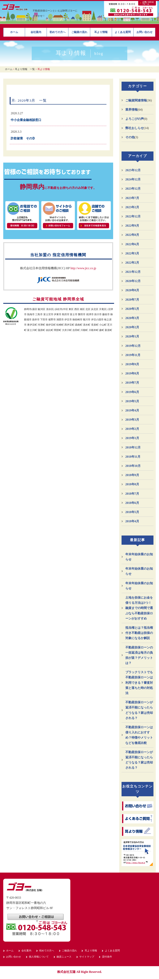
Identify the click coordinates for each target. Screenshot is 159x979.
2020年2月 (132, 327)
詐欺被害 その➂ (23, 138)
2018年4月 (132, 521)
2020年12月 (133, 281)
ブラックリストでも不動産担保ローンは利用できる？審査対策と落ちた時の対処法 (139, 682)
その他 (130, 137)
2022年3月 (132, 253)
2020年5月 (132, 308)
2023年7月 (132, 198)
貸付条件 (107, 956)
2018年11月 (132, 456)
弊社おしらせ (134, 128)
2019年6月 (132, 392)
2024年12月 (133, 179)
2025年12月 (133, 170)
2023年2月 (132, 207)
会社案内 (36, 32)
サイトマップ (86, 956)
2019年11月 (132, 355)
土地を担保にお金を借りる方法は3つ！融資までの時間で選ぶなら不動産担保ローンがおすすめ (139, 608)
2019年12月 (133, 345)
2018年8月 (132, 484)
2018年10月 (133, 465)
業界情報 (131, 109)
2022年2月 (132, 262)
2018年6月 (132, 502)
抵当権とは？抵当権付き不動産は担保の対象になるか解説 (139, 633)
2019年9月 (132, 364)
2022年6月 (132, 244)
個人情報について (39, 956)
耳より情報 (101, 32)
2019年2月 (132, 428)
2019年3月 (132, 419)
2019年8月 (132, 373)
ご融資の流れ (79, 32)
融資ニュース (64, 956)
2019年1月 (132, 438)
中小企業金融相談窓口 (26, 120)
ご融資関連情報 (136, 100)
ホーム (14, 32)
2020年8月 (132, 290)
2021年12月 (133, 271)
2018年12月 (133, 447)
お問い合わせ (144, 32)
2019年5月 (132, 401)
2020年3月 (132, 318)
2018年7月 (132, 493)
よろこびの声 (134, 118)
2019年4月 (132, 410)
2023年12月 (133, 188)
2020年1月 (132, 336)
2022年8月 (132, 234)
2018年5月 (132, 512)
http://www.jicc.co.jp (83, 268)
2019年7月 (132, 382)
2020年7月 (132, 299)
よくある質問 (123, 32)
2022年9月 (132, 225)
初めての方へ (57, 32)
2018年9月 (132, 475)
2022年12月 (133, 216)
